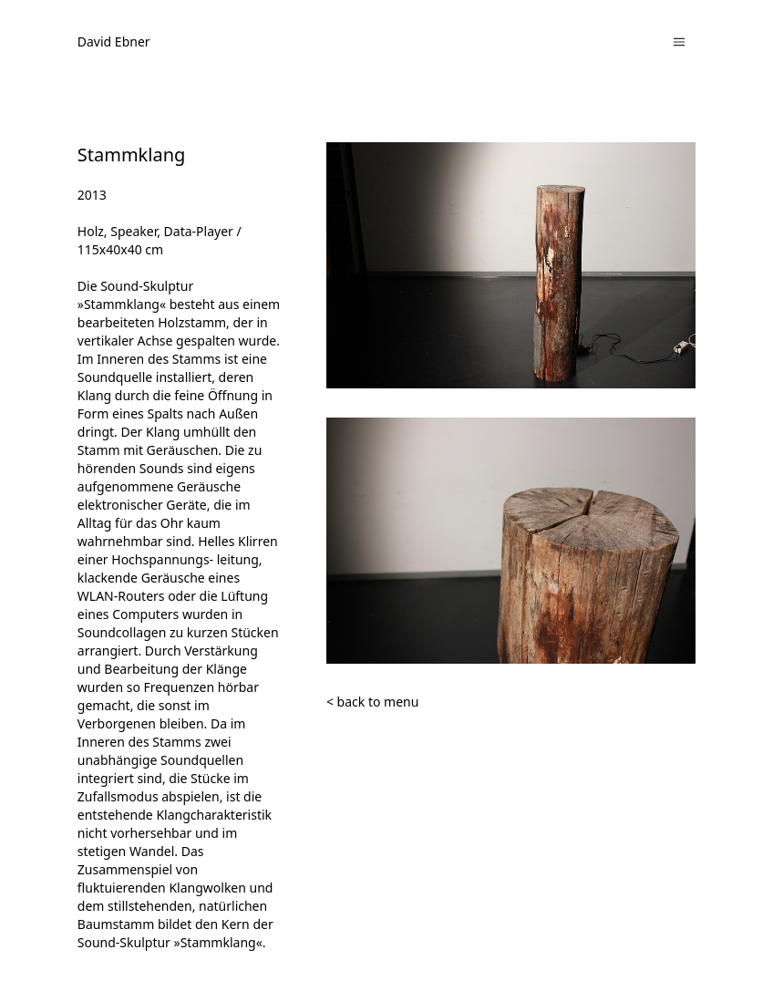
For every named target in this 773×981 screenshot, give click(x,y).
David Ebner (113, 41)
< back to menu (372, 701)
